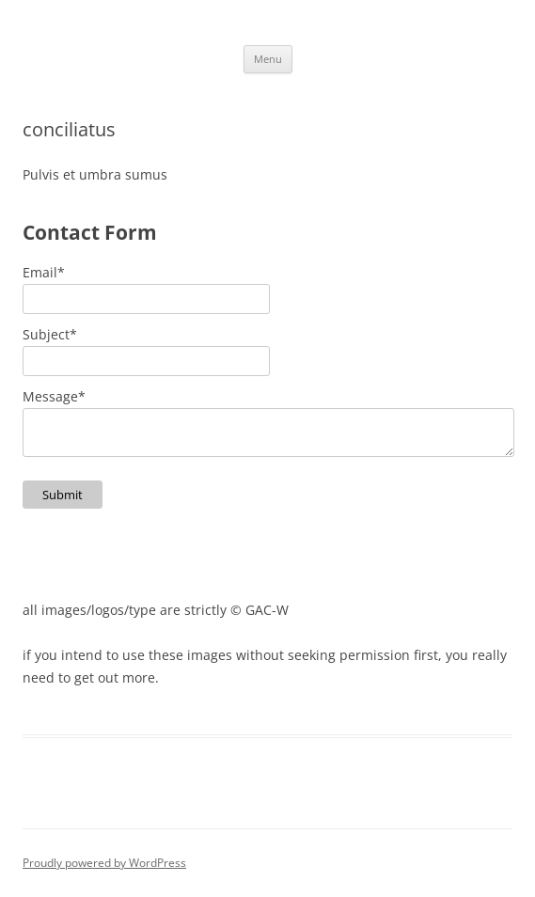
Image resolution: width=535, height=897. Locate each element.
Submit (62, 494)
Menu (268, 59)
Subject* (50, 334)
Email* (44, 272)
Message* (54, 396)
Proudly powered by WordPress (104, 863)
